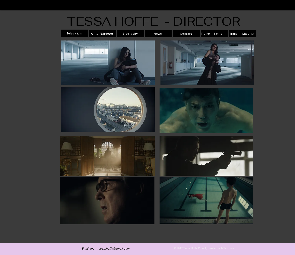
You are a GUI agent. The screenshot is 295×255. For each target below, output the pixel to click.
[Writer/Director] (102, 33)
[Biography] (130, 33)
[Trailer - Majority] (242, 33)
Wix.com (229, 248)
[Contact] (186, 33)
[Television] (74, 33)
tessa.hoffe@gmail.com (113, 248)
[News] (158, 33)
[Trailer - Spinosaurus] (214, 33)
